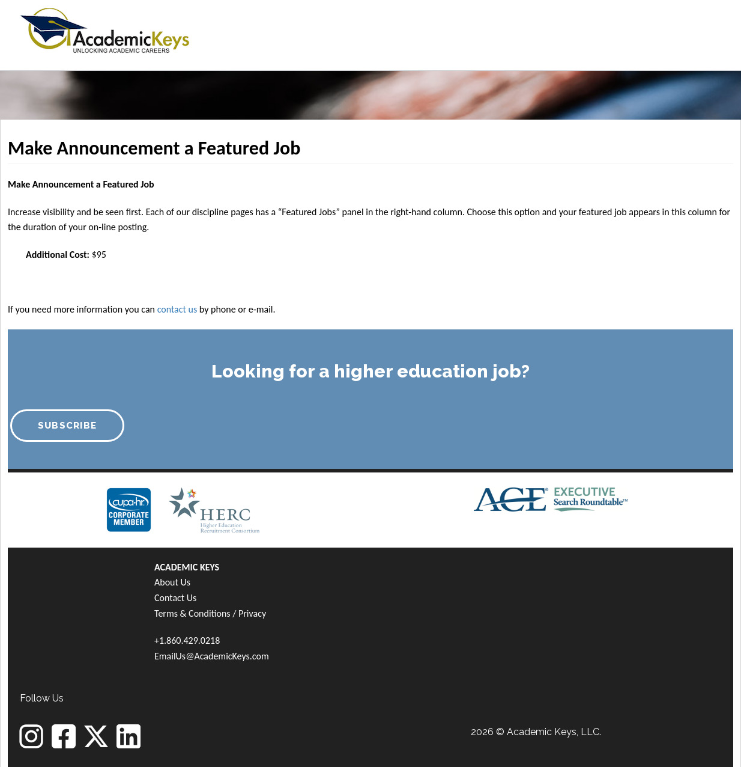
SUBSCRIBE (67, 425)
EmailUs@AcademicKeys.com (211, 656)
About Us (172, 582)
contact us (177, 309)
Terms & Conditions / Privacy (210, 613)
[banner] (105, 28)
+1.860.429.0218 (187, 640)
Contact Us (175, 598)
